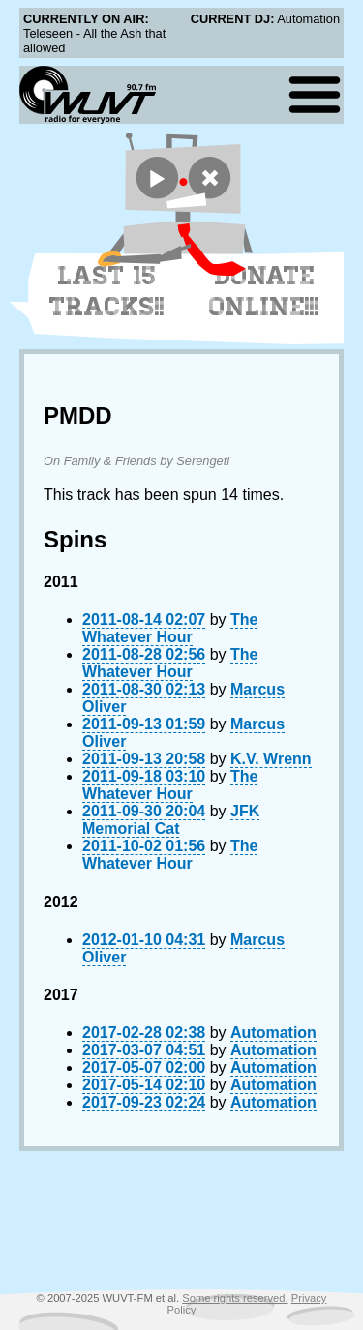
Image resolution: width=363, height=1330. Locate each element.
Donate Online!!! (264, 291)
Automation (273, 1032)
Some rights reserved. (234, 1298)
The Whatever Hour (169, 628)
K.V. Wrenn (271, 759)
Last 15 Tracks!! (107, 291)
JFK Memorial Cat (170, 820)
